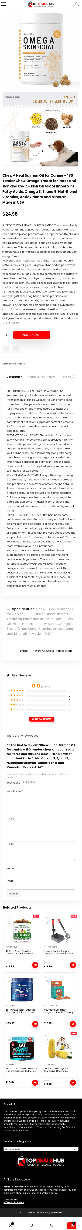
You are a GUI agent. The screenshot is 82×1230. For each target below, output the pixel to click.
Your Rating (13, 782)
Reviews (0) (68, 377)
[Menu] (4, 4)
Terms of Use (10, 1212)
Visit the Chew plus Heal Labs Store (52, 650)
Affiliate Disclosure (13, 1215)
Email (10, 881)
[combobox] (40, 1162)
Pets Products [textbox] (40, 1162)
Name (11, 868)
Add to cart (31, 334)
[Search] (77, 4)
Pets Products (19, 363)
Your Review (15, 791)
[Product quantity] (6, 334)
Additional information (41, 377)
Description (14, 377)
